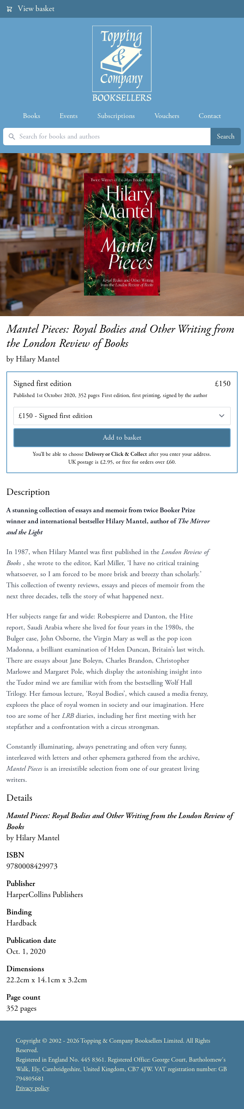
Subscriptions (116, 115)
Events (69, 115)
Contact (210, 115)
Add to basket (122, 437)
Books (31, 115)
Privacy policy (32, 1088)
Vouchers (167, 115)
